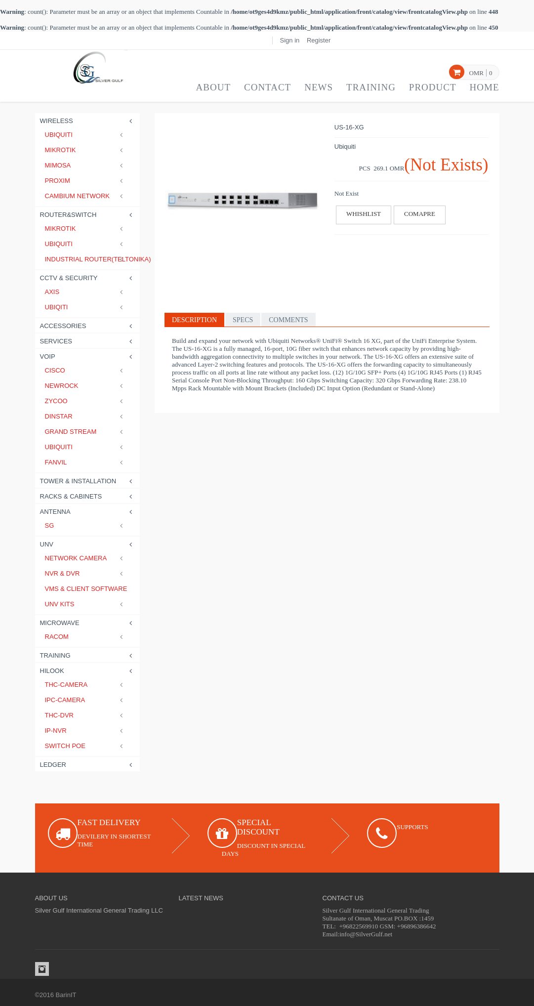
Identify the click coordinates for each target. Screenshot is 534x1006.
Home (484, 87)
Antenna (87, 511)
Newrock (85, 385)
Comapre (419, 213)
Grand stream (85, 431)
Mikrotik (85, 150)
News (318, 87)
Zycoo (85, 401)
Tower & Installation (87, 481)
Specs (243, 320)
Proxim (85, 180)
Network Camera (85, 558)
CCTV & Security (87, 278)
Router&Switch (87, 214)
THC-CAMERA (85, 684)
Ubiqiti (85, 307)
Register (318, 40)
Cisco (85, 370)
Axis (85, 291)
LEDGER (87, 764)
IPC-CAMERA (85, 700)
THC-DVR (85, 715)
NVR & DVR (85, 573)
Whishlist (363, 213)
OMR (476, 73)
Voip (87, 356)
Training (371, 87)
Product (432, 87)
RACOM (85, 636)
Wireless (87, 121)
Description (194, 320)
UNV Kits (85, 604)
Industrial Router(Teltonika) (85, 259)
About (213, 87)
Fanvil (85, 462)
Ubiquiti (85, 134)
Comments (288, 320)
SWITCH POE (85, 746)
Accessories (87, 326)
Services (87, 341)
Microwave (87, 623)
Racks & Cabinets (87, 496)
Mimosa (85, 165)
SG (85, 525)
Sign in (290, 40)
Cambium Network (85, 196)
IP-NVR (85, 730)
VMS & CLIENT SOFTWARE (85, 588)
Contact (267, 87)
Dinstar (85, 416)
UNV (87, 544)
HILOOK (87, 670)
